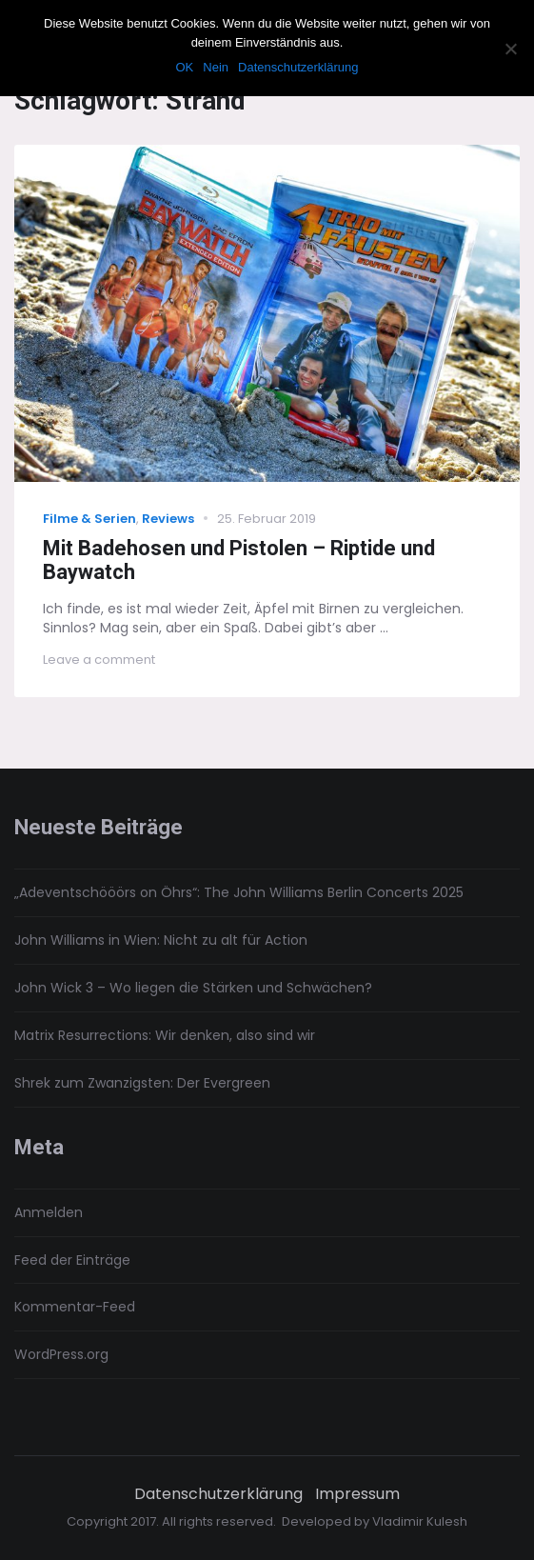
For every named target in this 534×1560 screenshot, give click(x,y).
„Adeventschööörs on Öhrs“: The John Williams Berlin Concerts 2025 (239, 892)
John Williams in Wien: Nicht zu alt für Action (160, 940)
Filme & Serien (89, 519)
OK (184, 67)
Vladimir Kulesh (419, 1521)
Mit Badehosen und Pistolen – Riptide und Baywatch (239, 560)
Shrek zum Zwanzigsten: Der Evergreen (142, 1082)
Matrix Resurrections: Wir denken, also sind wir (164, 1035)
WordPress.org (61, 1354)
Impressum (357, 1494)
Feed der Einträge (72, 1260)
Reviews (168, 519)
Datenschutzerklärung (218, 1494)
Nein (215, 67)
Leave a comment (99, 659)
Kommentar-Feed (74, 1306)
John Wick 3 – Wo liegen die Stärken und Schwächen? (193, 987)
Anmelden (48, 1212)
